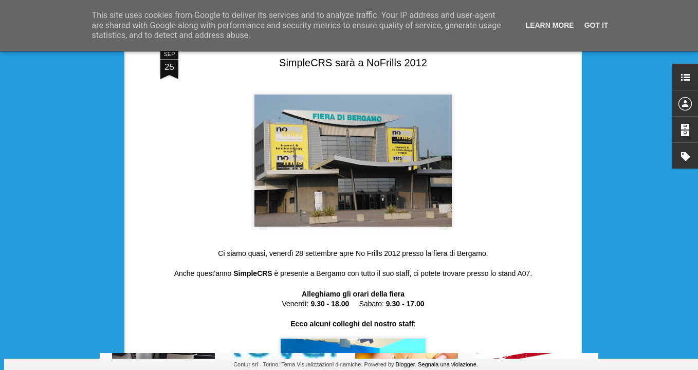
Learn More (550, 25)
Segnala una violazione (447, 364)
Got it (596, 25)
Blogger (405, 364)
